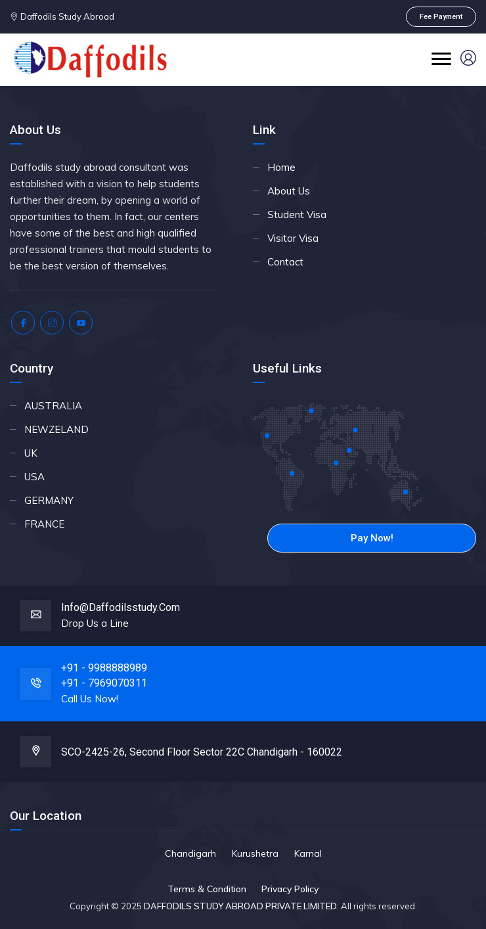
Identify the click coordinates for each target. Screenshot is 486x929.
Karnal (308, 853)
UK (30, 453)
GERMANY (49, 500)
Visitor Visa (293, 238)
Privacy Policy (290, 889)
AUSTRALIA (53, 405)
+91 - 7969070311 (104, 683)
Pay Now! (372, 538)
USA (34, 476)
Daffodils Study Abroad (66, 16)
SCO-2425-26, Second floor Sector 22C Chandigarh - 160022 (201, 752)
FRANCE (44, 524)
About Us (288, 191)
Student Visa (296, 214)
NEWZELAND (56, 429)
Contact (285, 262)
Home (281, 167)
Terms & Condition (206, 889)
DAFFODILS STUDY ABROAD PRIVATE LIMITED (240, 906)
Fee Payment (441, 16)
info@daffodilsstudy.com (120, 607)
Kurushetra (255, 853)
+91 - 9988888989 (104, 668)
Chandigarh (190, 853)
